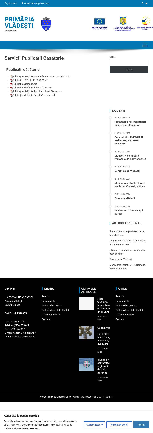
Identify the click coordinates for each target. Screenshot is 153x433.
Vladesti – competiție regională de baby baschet (130, 157)
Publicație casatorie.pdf (25, 76)
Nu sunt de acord (119, 425)
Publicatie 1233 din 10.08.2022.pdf (30, 80)
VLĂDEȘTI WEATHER (129, 91)
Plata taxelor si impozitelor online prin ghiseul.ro (130, 123)
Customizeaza (93, 425)
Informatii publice (51, 314)
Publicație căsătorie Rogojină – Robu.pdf (34, 95)
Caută (113, 57)
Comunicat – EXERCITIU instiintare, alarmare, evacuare (129, 140)
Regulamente (48, 301)
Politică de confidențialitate (56, 310)
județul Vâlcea (11, 30)
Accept (141, 425)
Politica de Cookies (52, 305)
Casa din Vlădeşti (125, 198)
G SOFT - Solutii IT (105, 397)
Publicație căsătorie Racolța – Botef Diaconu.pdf (38, 91)
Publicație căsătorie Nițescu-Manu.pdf (32, 87)
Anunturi (46, 296)
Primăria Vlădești (19, 22)
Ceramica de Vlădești (127, 170)
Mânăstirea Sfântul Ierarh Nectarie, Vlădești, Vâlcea (130, 185)
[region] (76, 422)
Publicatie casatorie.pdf (25, 84)
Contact (46, 319)
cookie (16, 425)
